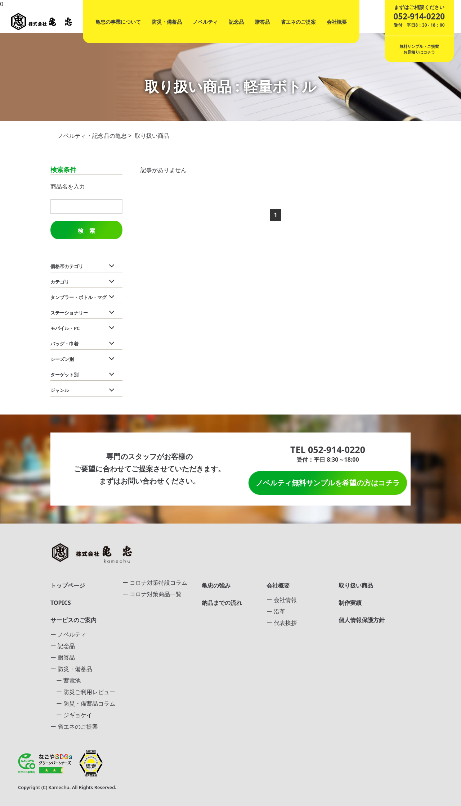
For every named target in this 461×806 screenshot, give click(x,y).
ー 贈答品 (62, 657)
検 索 (86, 231)
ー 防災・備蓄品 (71, 669)
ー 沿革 (276, 611)
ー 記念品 (62, 646)
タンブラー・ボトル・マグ (78, 297)
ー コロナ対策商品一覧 (152, 594)
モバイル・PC (65, 328)
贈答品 (262, 21)
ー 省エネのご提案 (74, 726)
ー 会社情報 (282, 600)
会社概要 (337, 21)
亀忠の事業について (118, 21)
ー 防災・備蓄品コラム (82, 703)
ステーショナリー (69, 312)
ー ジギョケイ (71, 715)
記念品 (236, 21)
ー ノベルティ (68, 634)
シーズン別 (62, 359)
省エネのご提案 (298, 21)
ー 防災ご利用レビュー (82, 692)
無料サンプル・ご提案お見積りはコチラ (419, 49)
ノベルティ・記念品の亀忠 (92, 136)
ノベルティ (205, 21)
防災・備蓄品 (167, 21)
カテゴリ (59, 282)
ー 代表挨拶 (282, 623)
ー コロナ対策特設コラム (154, 583)
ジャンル (59, 390)
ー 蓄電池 (65, 680)
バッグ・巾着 (64, 343)
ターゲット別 (64, 374)
